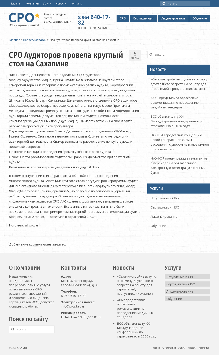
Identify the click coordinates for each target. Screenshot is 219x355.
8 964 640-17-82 (73, 295)
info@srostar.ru (72, 306)
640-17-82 (94, 19)
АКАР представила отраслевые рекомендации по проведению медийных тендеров (175, 102)
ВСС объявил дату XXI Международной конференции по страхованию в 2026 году (177, 121)
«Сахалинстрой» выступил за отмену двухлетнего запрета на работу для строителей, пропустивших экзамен (179, 84)
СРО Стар (22, 347)
